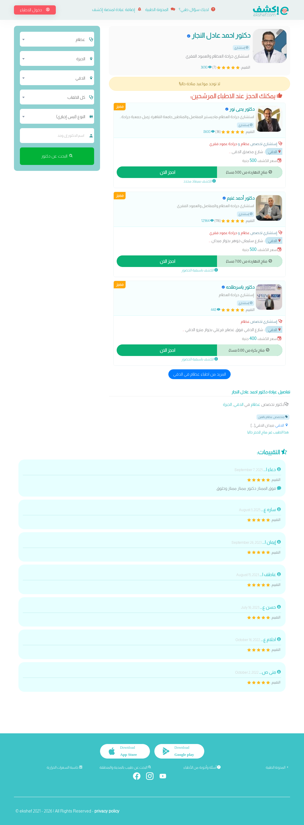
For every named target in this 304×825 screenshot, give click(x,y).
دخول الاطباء (35, 9)
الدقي (274, 152)
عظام (245, 144)
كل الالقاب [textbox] (76, 97)
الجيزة (227, 404)
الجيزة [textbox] (80, 58)
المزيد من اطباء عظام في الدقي (199, 374)
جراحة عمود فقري (223, 144)
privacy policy (106, 810)
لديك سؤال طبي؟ (197, 9)
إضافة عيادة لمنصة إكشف (117, 9)
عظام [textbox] (80, 39)
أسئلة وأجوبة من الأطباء (202, 767)
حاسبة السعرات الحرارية (65, 767)
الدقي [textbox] (80, 78)
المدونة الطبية (160, 9)
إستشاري (241, 47)
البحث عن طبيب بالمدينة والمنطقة (125, 767)
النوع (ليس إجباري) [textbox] (70, 116)
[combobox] (54, 39)
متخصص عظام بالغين (273, 416)
